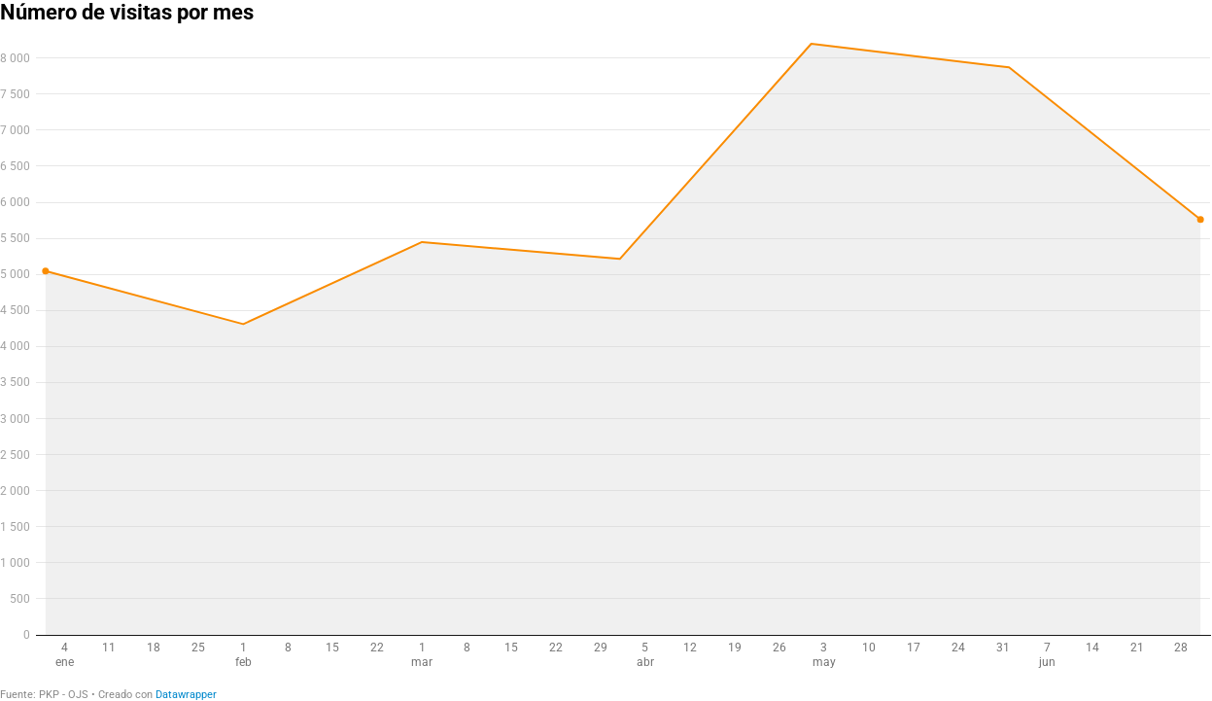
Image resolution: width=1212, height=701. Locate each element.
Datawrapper (186, 694)
